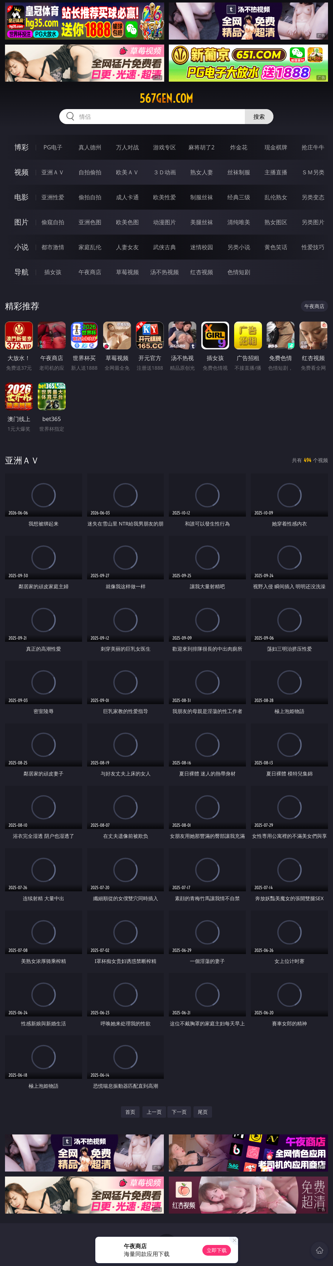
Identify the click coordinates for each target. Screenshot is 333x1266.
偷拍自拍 (90, 197)
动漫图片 (164, 222)
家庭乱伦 (90, 247)
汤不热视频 (164, 272)
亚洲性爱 (52, 197)
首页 (130, 1111)
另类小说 (238, 247)
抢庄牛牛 (313, 147)
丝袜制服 (238, 172)
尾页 (203, 1111)
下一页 (179, 1111)
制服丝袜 (201, 197)
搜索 (259, 117)
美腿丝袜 (201, 222)
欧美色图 (127, 222)
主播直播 (275, 172)
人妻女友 (127, 247)
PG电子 (53, 147)
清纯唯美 (238, 222)
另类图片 (313, 222)
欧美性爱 (164, 197)
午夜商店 (90, 272)
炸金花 (238, 147)
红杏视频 (201, 272)
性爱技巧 (313, 247)
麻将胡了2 (201, 147)
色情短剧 (238, 272)
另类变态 (313, 197)
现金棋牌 (275, 147)
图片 (21, 222)
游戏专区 (164, 147)
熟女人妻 (201, 172)
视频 (21, 172)
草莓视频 (127, 272)
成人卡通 (127, 197)
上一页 (154, 1111)
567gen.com (166, 98)
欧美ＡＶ (127, 172)
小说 (21, 247)
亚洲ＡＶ (52, 172)
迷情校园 (201, 247)
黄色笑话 (275, 247)
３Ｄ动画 (164, 172)
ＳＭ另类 (313, 172)
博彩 (21, 147)
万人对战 (127, 147)
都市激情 (52, 247)
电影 (21, 197)
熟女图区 (275, 222)
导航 (21, 272)
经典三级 (238, 197)
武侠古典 (164, 247)
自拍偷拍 (90, 172)
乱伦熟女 (275, 197)
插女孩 (52, 272)
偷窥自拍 (52, 222)
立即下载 (217, 1250)
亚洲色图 (90, 222)
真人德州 (90, 147)
